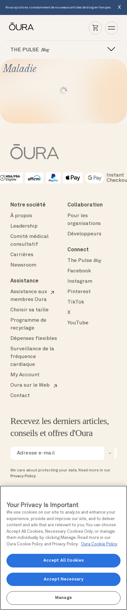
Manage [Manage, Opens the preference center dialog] (63, 598)
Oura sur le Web (30, 385)
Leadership (24, 226)
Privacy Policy (22, 476)
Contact (20, 395)
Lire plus (63, 90)
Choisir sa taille (29, 310)
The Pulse (84, 260)
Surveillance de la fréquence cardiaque (32, 356)
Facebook (79, 271)
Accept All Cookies (63, 560)
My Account (25, 375)
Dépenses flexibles (33, 338)
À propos (21, 215)
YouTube (77, 323)
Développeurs (84, 234)
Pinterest (79, 291)
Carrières (21, 254)
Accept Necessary (63, 579)
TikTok (75, 302)
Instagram (79, 281)
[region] (63, 548)
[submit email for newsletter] (109, 453)
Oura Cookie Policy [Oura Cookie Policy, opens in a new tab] (99, 544)
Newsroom (23, 265)
